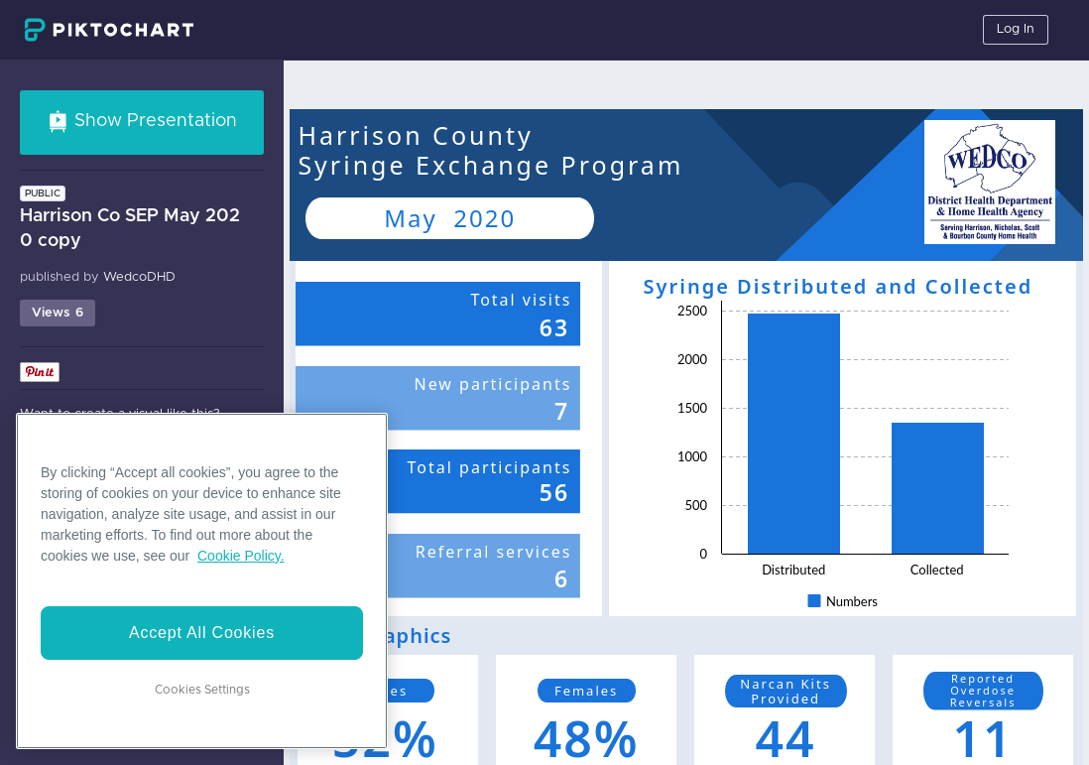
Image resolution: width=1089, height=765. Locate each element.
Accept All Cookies (202, 632)
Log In (1015, 29)
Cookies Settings (202, 690)
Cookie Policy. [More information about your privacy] (241, 556)
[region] (202, 581)
